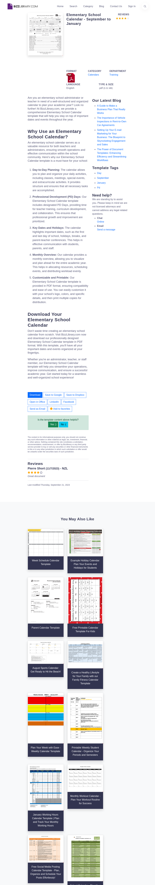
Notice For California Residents (109, 844)
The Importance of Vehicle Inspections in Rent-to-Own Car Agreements (111, 121)
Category (88, 6)
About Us (60, 816)
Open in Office (37, 402)
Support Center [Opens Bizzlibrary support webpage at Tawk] (112, 814)
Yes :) (53, 424)
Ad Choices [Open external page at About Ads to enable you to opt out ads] (110, 834)
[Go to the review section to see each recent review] (122, 18)
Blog (101, 6)
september (103, 178)
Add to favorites (60, 408)
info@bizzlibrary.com (139, 810)
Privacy (107, 829)
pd (98, 187)
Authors (59, 820)
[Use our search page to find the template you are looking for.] (145, 6)
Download (35, 395)
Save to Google (53, 395)
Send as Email (37, 409)
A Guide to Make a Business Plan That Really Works (111, 109)
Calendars (93, 74)
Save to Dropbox (75, 395)
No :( (63, 424)
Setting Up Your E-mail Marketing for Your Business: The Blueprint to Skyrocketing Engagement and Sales (111, 137)
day (99, 173)
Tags (81, 830)
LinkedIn (54, 402)
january (101, 183)
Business (84, 820)
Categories (85, 816)
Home (60, 6)
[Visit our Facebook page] (18, 842)
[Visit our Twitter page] (10, 842)
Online (100, 221)
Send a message (106, 229)
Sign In (132, 6)
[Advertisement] (96, 47)
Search (73, 6)
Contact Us (116, 6)
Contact (59, 825)
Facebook (68, 402)
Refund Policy (111, 853)
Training (113, 74)
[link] (10, 842)
